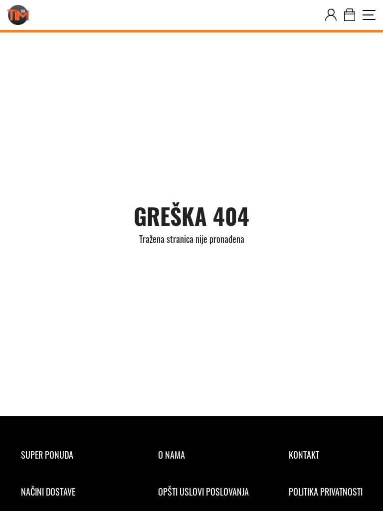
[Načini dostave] (69, 491)
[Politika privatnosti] (326, 491)
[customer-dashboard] (331, 14)
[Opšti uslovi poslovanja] (203, 491)
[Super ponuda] (69, 454)
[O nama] (203, 454)
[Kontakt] (326, 454)
